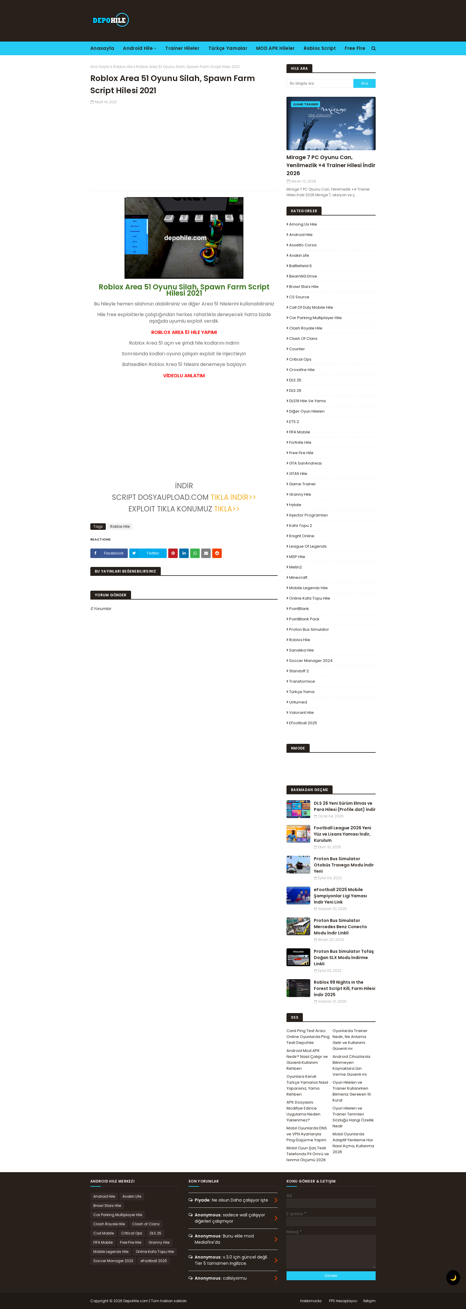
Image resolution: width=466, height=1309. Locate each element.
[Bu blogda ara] (319, 83)
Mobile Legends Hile (308, 588)
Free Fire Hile (301, 453)
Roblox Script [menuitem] (320, 48)
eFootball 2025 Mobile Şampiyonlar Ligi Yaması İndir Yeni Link (340, 896)
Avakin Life (299, 255)
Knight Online (301, 536)
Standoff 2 (299, 671)
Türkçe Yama (301, 692)
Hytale (295, 505)
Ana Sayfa (100, 66)
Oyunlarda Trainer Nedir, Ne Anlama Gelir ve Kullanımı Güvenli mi (350, 1039)
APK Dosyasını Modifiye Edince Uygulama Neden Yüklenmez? (303, 1111)
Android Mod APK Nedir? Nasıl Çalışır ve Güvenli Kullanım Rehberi (307, 1059)
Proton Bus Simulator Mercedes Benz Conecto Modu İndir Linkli (340, 926)
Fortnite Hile (300, 442)
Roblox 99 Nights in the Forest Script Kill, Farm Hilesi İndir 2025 (344, 988)
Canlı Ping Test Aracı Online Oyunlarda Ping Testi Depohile (308, 1036)
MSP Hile (297, 557)
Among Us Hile (303, 224)
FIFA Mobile (299, 432)
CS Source (299, 297)
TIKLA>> (227, 509)
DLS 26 (295, 390)
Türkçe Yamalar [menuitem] (227, 48)
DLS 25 (295, 380)
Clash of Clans (303, 338)
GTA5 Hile (298, 473)
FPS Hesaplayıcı (343, 1300)
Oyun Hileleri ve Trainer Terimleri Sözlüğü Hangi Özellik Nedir (353, 1117)
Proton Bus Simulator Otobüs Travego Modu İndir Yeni (344, 865)
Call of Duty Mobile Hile (311, 307)
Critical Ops (300, 359)
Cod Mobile (103, 1233)
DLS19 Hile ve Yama (307, 401)
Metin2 (295, 567)
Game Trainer (302, 484)
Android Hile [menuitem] (138, 48)
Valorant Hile (301, 712)
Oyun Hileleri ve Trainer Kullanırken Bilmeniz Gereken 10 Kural (352, 1091)
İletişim (369, 1300)
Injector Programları (308, 515)
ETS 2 (294, 421)
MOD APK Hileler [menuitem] (275, 48)
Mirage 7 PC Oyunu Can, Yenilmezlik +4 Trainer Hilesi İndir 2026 (330, 165)
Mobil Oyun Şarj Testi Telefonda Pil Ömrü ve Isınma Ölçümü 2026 (307, 1154)
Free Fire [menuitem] (355, 48)
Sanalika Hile (301, 650)
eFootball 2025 (303, 723)
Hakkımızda (311, 1300)
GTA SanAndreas (305, 463)
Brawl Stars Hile (304, 286)
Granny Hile (300, 494)
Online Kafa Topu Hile (309, 598)
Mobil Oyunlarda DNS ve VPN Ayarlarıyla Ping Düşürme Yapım (306, 1134)
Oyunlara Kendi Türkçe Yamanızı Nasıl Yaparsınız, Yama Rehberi (307, 1085)
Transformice (302, 681)
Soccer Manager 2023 (113, 1260)
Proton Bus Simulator (309, 629)
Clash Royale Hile (305, 328)
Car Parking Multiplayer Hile (315, 318)
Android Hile (301, 234)
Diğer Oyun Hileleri (307, 411)
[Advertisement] (184, 146)
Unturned (298, 702)
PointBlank (299, 608)
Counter (297, 349)
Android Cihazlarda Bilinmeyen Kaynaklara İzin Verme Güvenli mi (351, 1065)
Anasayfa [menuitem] (102, 48)
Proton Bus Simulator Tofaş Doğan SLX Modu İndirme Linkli (344, 957)
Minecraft (298, 577)
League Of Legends (308, 546)
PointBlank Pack (304, 619)
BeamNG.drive (303, 276)
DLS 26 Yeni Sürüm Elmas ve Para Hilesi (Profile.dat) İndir (345, 806)
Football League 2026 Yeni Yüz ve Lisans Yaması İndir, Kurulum (342, 834)
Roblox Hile (123, 66)
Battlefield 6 (300, 266)
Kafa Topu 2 (300, 525)
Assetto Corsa (303, 245)
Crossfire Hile (302, 370)
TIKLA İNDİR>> (233, 497)
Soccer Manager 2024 (311, 660)
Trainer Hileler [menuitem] (182, 48)
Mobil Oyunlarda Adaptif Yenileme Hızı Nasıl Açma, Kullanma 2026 (353, 1143)
